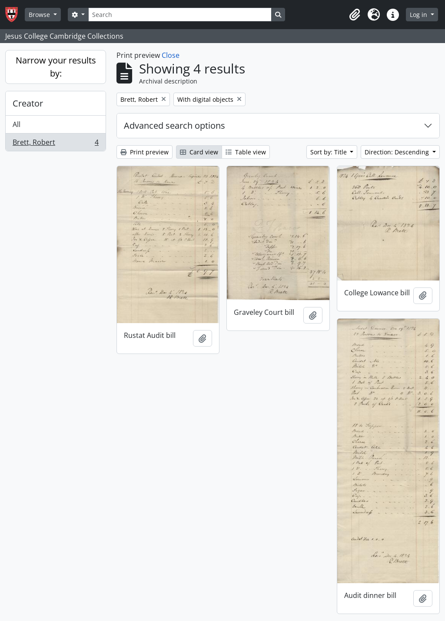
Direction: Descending (398, 152)
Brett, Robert (55, 144)
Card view (199, 152)
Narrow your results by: (56, 66)
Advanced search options (174, 125)
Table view (246, 152)
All (16, 124)
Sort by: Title (329, 152)
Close (170, 55)
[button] (354, 14)
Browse (40, 14)
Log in (419, 14)
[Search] (180, 14)
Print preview (144, 152)
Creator (28, 103)
